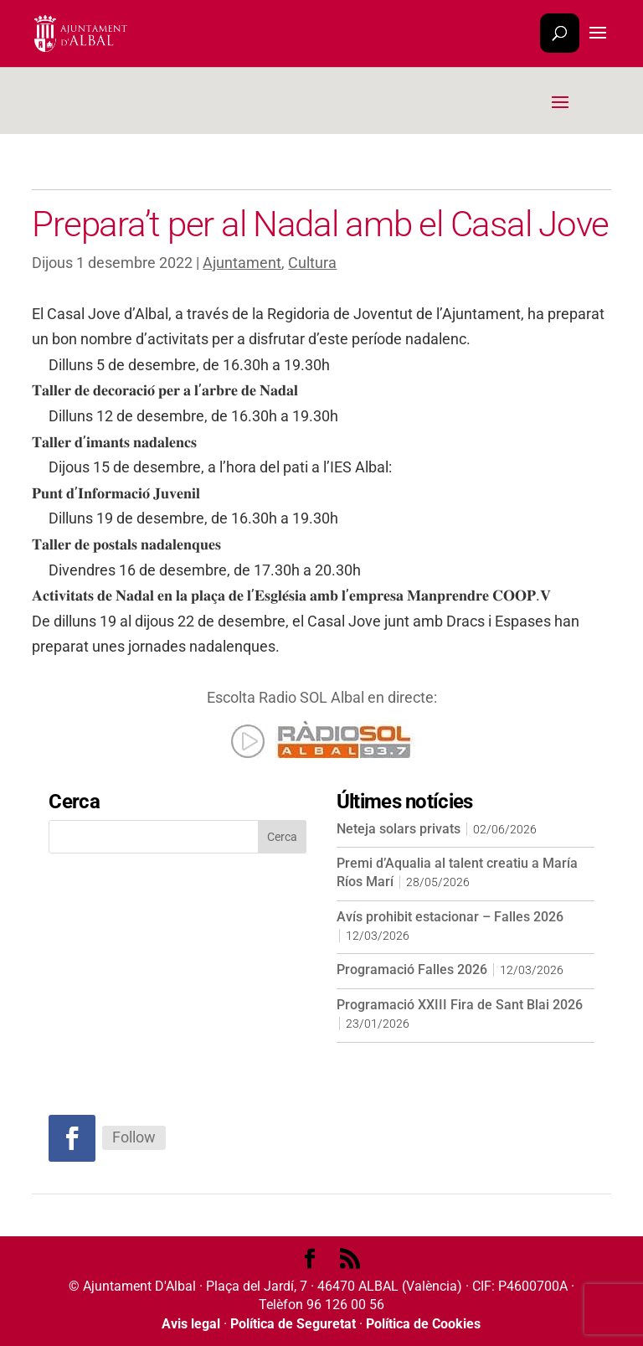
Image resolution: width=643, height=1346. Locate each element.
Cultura (312, 262)
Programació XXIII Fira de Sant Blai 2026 (460, 1005)
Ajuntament (242, 262)
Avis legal (191, 1324)
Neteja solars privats (398, 829)
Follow (134, 1137)
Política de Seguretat (293, 1324)
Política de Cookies (423, 1324)
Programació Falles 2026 (412, 969)
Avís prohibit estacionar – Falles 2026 (450, 917)
